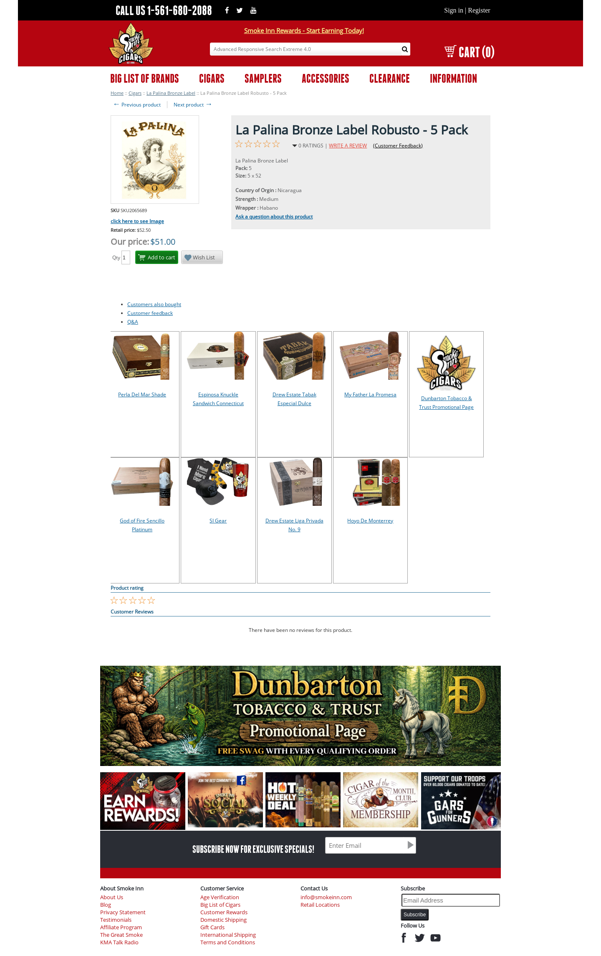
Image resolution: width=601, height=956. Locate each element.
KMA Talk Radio (119, 942)
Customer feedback (150, 313)
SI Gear (218, 520)
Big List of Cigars (220, 904)
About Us (111, 897)
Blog (105, 904)
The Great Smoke (121, 934)
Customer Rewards (223, 912)
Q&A (132, 321)
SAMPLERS (263, 78)
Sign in (453, 10)
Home (117, 93)
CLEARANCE (389, 78)
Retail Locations (320, 904)
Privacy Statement (123, 912)
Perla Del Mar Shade (142, 394)
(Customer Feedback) (398, 145)
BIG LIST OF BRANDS (144, 78)
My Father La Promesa (370, 394)
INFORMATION (453, 78)
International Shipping (228, 934)
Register (479, 10)
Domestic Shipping (223, 919)
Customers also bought (154, 304)
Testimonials (115, 919)
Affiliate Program (121, 927)
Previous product (137, 104)
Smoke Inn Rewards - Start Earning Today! (304, 30)
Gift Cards (212, 927)
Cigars (135, 93)
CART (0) (469, 52)
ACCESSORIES (325, 78)
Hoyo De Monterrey (370, 520)
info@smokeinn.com (326, 897)
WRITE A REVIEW (348, 145)
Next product (193, 104)
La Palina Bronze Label (170, 93)
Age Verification (219, 897)
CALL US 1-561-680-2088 (164, 10)
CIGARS (212, 78)
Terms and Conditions (227, 942)
